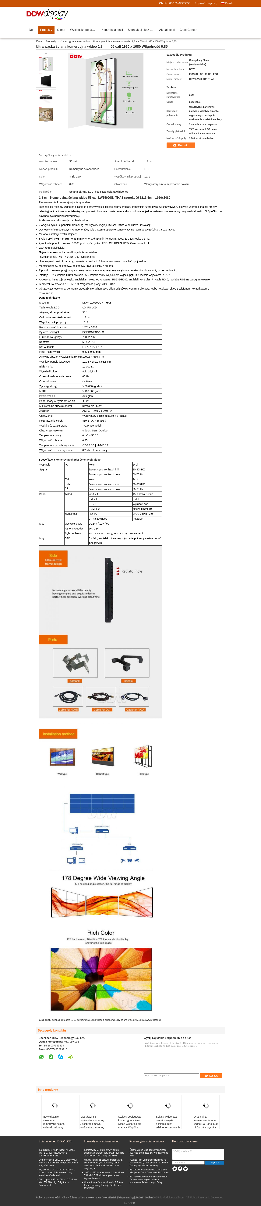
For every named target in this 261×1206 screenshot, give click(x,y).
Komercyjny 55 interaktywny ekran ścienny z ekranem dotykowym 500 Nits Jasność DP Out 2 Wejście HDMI (104, 1153)
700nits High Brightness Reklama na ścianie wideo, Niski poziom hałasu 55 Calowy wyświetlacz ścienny (149, 1163)
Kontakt (183, 145)
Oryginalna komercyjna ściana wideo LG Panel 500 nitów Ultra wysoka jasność (206, 1124)
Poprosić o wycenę (206, 3)
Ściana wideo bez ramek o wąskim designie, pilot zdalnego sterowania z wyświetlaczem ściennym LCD (168, 1125)
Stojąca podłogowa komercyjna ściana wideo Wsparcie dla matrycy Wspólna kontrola (129, 1124)
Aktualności (167, 29)
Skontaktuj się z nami (142, 29)
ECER (131, 1203)
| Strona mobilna (143, 1197)
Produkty (46, 29)
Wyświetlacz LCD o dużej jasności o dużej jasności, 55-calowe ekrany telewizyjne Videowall (57, 1172)
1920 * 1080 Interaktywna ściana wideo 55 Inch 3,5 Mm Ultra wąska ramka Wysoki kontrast (104, 1175)
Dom (32, 29)
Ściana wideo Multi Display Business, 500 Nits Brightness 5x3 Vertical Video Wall (149, 1153)
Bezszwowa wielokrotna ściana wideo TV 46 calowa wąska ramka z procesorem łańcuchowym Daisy (149, 1179)
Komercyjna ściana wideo (75, 41)
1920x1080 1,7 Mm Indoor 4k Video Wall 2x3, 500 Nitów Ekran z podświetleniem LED (57, 1153)
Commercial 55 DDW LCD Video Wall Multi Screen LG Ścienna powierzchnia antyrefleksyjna (58, 1163)
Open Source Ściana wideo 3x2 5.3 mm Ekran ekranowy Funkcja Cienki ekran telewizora (104, 1185)
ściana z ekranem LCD (63, 1020)
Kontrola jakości (112, 29)
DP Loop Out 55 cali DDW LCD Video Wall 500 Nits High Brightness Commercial (58, 1182)
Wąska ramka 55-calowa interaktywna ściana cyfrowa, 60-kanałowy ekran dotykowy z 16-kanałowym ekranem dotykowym (103, 1164)
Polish (230, 3)
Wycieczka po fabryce (84, 29)
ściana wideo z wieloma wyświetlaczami (141, 1020)
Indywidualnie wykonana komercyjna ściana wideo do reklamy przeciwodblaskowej (54, 1124)
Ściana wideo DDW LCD (55, 1141)
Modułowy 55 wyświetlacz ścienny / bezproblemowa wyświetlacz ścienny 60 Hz (92, 1124)
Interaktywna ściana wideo (102, 1141)
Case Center (188, 29)
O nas (61, 29)
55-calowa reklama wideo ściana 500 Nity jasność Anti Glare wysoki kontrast (149, 1171)
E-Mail (113, 1197)
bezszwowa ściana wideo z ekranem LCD (98, 1020)
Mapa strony (126, 1197)
